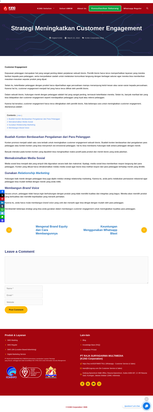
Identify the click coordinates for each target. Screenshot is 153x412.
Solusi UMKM (65, 8)
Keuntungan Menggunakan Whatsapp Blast (100, 230)
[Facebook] (2, 191)
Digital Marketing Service (16, 354)
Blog (84, 340)
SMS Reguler (12, 345)
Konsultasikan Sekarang (105, 8)
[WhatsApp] (2, 209)
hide (19, 115)
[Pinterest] (2, 199)
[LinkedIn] (2, 202)
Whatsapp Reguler (133, 8)
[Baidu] (2, 220)
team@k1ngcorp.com (90, 368)
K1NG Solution (47, 8)
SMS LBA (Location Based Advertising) (21, 349)
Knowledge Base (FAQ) (91, 345)
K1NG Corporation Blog (94, 38)
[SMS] (2, 217)
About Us (81, 8)
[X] (2, 195)
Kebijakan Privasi (90, 350)
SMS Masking (12, 340)
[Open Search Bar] (147, 8)
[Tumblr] (2, 206)
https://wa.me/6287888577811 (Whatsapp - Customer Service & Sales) (109, 364)
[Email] (2, 213)
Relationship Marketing (33, 173)
